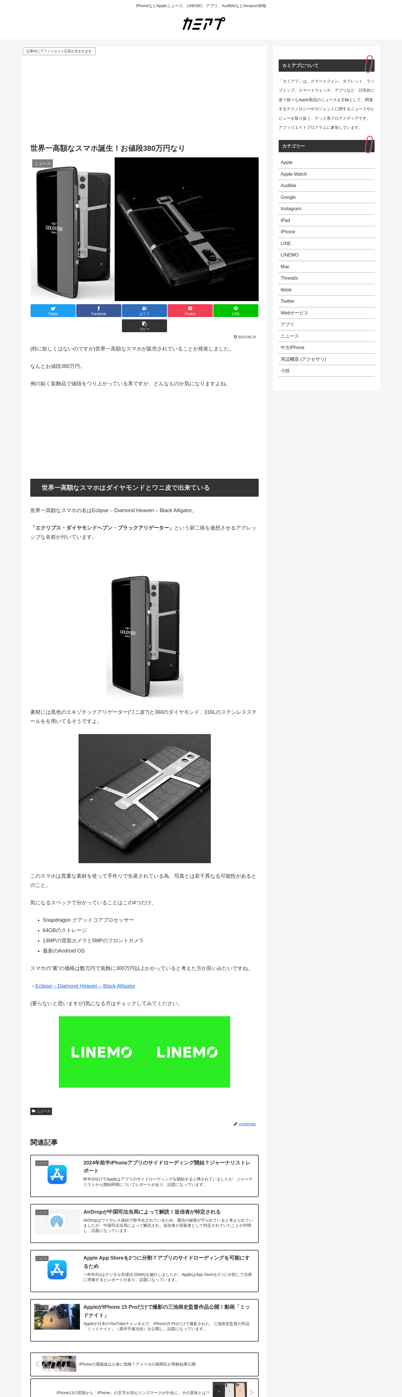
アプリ (288, 336)
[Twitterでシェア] (49, 310)
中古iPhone (294, 361)
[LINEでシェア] (201, 310)
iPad (286, 225)
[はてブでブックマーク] (125, 310)
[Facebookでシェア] (87, 310)
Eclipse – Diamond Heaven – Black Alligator (85, 971)
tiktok (287, 299)
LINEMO (290, 262)
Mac (285, 274)
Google (289, 200)
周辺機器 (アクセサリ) (306, 373)
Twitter (288, 311)
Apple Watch (295, 175)
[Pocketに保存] (163, 310)
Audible (289, 188)
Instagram (292, 212)
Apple (287, 163)
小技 (286, 386)
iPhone (289, 237)
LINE (286, 249)
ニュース (41, 1096)
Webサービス (296, 324)
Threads (290, 287)
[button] (239, 310)
